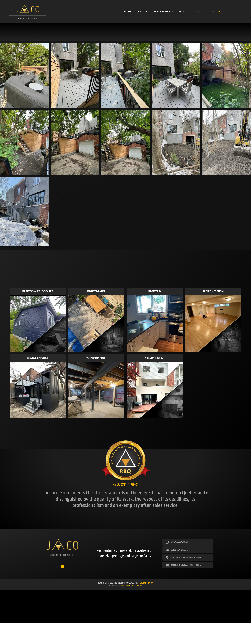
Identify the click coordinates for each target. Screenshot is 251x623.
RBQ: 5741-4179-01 (146, 583)
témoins (140, 585)
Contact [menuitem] (198, 11)
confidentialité (126, 585)
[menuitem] (213, 11)
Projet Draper (96, 291)
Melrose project (37, 358)
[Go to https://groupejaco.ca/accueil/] (28, 13)
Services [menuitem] (142, 11)
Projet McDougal (213, 291)
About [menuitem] (182, 11)
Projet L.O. (154, 291)
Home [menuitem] (128, 11)
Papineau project (96, 358)
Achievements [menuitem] (163, 11)
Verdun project (155, 358)
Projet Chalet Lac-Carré (37, 291)
